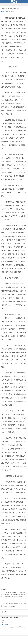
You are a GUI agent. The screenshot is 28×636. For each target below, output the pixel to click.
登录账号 (10, 624)
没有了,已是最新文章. (8, 606)
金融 (4, 5)
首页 (1, 5)
